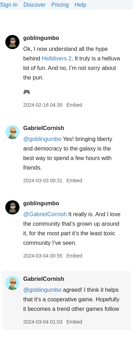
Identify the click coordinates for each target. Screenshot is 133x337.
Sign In (9, 5)
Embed (74, 105)
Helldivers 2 (57, 58)
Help (80, 5)
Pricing (60, 5)
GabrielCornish (43, 128)
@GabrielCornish (45, 214)
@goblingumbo (42, 139)
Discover (34, 5)
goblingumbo (41, 38)
